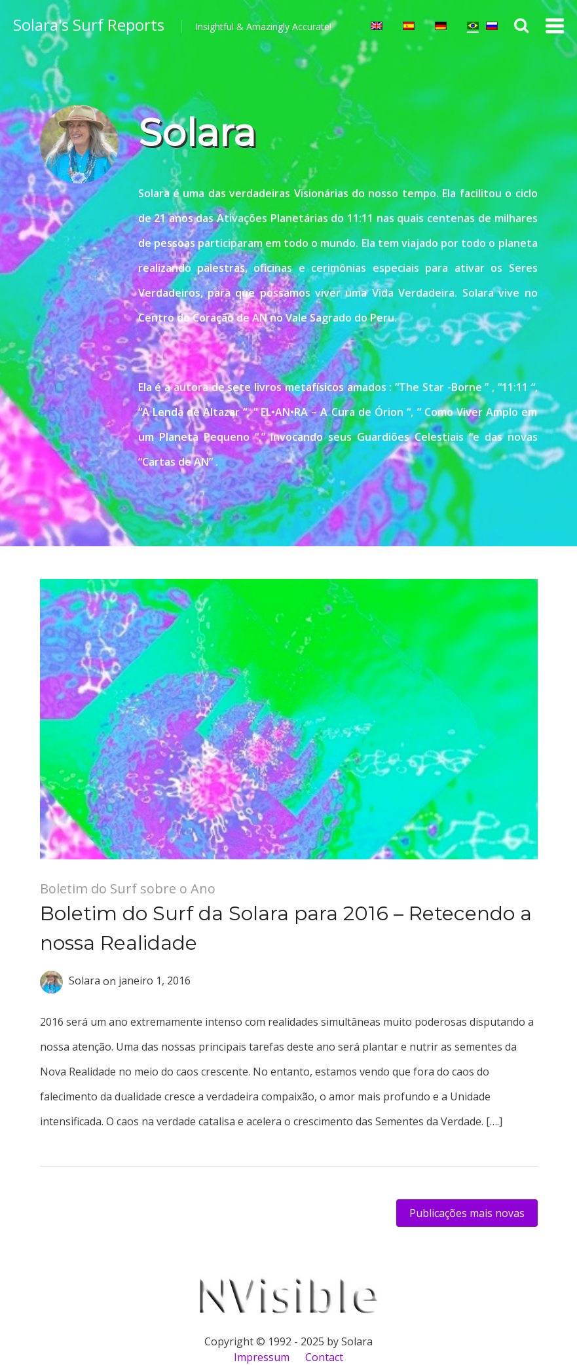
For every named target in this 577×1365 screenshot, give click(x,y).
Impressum (261, 1357)
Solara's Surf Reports (88, 24)
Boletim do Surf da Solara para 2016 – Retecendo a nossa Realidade (286, 928)
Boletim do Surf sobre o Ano (127, 888)
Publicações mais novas (467, 1213)
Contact (324, 1357)
